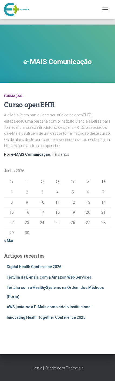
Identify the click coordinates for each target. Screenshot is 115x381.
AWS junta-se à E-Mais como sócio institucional (49, 307)
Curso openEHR (29, 104)
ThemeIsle (74, 368)
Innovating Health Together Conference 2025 (46, 317)
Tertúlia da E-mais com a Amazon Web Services (49, 277)
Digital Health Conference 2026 (34, 267)
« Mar (9, 240)
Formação (13, 96)
